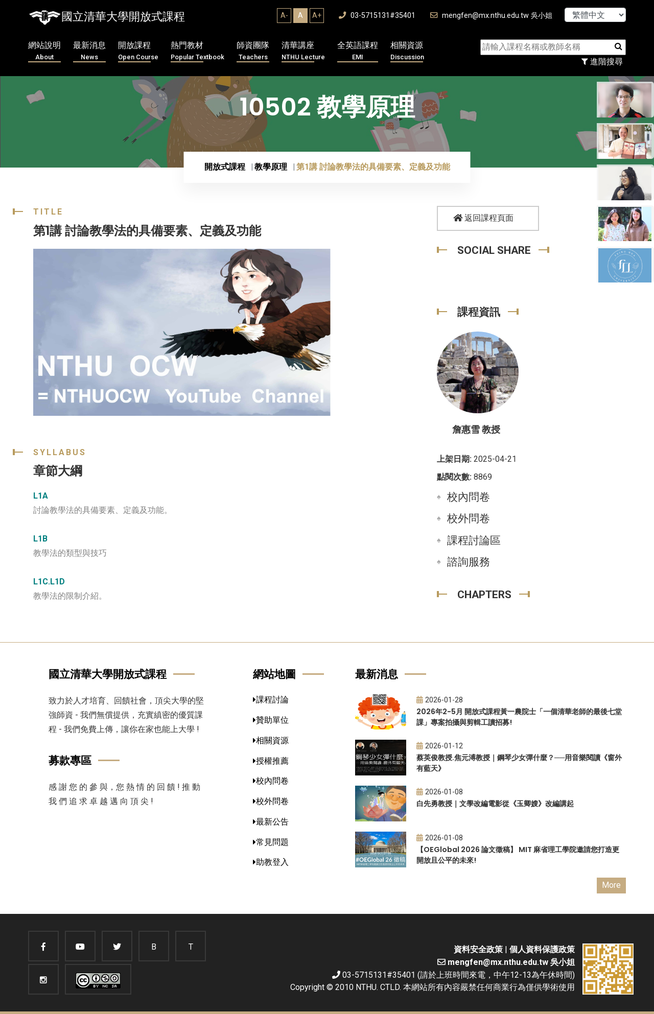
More (611, 885)
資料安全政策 (478, 949)
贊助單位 (271, 720)
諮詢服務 (468, 562)
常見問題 (271, 842)
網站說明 (44, 51)
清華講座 (303, 51)
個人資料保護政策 (542, 949)
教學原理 (270, 167)
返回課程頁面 (483, 218)
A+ (316, 15)
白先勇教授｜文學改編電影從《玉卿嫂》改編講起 (495, 803)
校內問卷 (468, 497)
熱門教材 (197, 51)
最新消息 (89, 51)
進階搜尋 (602, 61)
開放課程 (138, 51)
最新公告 (271, 822)
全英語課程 (357, 51)
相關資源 (407, 51)
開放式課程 (224, 167)
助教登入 (271, 862)
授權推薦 (271, 761)
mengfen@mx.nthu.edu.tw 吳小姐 (491, 15)
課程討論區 (474, 540)
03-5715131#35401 (377, 15)
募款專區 (70, 760)
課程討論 (271, 699)
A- (284, 15)
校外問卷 (468, 518)
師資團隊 (253, 51)
